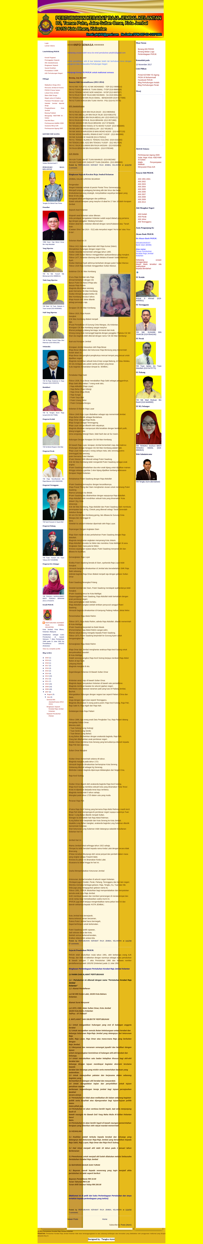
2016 (47, 668)
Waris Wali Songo (51, 95)
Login (47, 43)
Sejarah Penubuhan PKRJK (81, 950)
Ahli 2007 (142, 194)
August (49, 694)
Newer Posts (72, 1219)
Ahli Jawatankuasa (51, 63)
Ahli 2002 (142, 181)
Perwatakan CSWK (51, 71)
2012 (47, 679)
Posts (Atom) (126, 1225)
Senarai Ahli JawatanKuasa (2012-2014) (55, 702)
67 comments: (74, 944)
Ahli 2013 (142, 202)
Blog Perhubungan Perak (148, 85)
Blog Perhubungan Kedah (148, 82)
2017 (47, 665)
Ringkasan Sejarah (51, 65)
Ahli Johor (142, 219)
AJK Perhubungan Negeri (54, 73)
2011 (47, 681)
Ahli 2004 (142, 187)
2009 (47, 687)
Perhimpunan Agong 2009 (149, 155)
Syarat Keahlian (50, 68)
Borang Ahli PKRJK (146, 49)
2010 (47, 684)
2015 (47, 671)
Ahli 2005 (142, 189)
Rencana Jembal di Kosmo (54, 88)
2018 (47, 663)
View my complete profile (51, 649)
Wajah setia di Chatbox (53, 98)
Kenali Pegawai (50, 58)
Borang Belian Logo (146, 52)
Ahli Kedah (142, 214)
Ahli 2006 (142, 192)
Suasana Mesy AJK (51, 126)
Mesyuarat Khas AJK (146, 167)
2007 (47, 692)
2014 (47, 673)
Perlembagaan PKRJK (147, 54)
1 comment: (73, 168)
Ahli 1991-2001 (144, 179)
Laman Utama (50, 46)
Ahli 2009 (142, 199)
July (48, 697)
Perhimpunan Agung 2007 (54, 128)
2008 (47, 689)
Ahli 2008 (142, 197)
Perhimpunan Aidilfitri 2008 (54, 123)
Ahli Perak (142, 217)
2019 (47, 660)
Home (104, 1219)
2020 (47, 658)
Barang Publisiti (50, 113)
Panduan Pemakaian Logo (54, 101)
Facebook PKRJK (145, 80)
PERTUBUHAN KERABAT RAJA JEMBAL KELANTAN (54, 625)
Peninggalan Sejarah (52, 60)
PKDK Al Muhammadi (147, 77)
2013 (47, 676)
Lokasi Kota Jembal (51, 93)
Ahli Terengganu (144, 222)
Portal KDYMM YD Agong (148, 75)
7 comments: (74, 1213)
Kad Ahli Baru (49, 120)
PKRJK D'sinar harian (52, 90)
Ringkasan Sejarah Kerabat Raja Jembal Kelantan (55, 709)
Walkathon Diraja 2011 (53, 85)
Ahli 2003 (142, 184)
